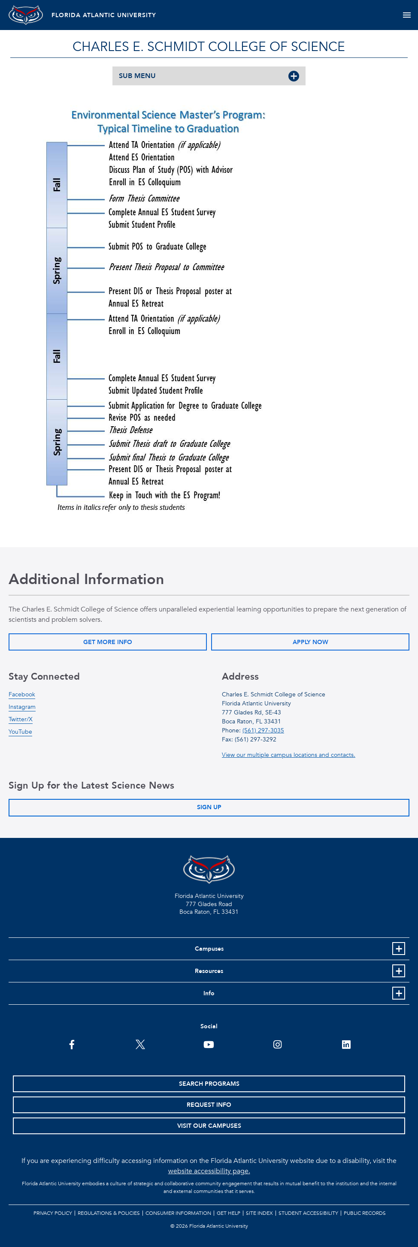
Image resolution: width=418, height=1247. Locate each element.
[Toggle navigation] (407, 15)
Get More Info (107, 642)
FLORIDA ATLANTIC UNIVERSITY (103, 15)
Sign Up (209, 807)
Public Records (365, 1213)
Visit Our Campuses (209, 1126)
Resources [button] (209, 971)
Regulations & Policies (109, 1213)
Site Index (259, 1213)
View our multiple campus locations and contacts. (288, 755)
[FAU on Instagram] (277, 1043)
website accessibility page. (209, 1171)
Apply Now (310, 642)
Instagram (22, 707)
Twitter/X (21, 719)
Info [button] (209, 993)
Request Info (209, 1105)
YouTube (20, 732)
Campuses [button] (209, 949)
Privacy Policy (52, 1213)
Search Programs (209, 1084)
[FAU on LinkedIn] (346, 1043)
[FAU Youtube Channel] (208, 1043)
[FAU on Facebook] (72, 1043)
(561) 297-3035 (263, 730)
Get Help (228, 1213)
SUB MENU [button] (137, 76)
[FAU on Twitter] (140, 1043)
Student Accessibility (308, 1213)
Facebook (22, 694)
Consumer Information (178, 1213)
